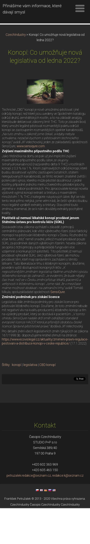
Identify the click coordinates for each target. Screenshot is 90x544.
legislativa (30, 401)
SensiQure (57, 328)
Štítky (6, 401)
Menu (79, 8)
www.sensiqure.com (31, 182)
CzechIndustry (16, 71)
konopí (16, 401)
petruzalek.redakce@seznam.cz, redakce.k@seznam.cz (45, 511)
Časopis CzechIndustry (45, 541)
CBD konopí (47, 401)
